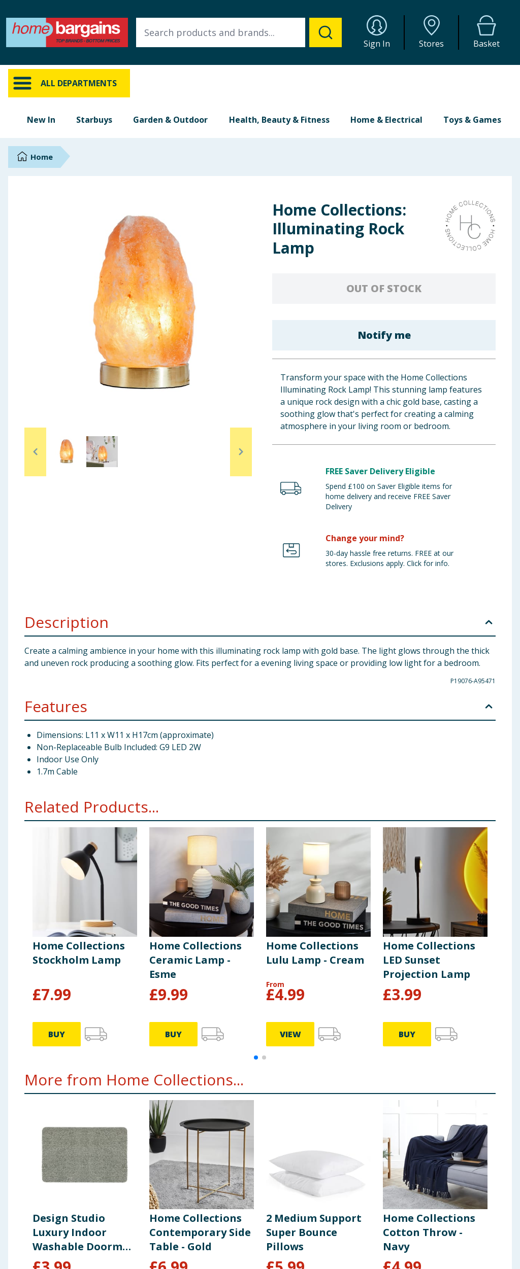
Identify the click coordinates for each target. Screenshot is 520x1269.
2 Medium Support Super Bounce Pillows (314, 1232)
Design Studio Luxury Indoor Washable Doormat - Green (83, 1232)
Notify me (384, 335)
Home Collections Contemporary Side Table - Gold (200, 1232)
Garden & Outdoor (170, 119)
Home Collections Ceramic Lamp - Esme (195, 960)
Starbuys (94, 119)
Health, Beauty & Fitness (279, 119)
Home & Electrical (386, 119)
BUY (56, 1034)
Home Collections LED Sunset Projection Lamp (429, 960)
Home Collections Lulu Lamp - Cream (315, 953)
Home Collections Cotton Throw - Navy (429, 1232)
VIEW (290, 1034)
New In (41, 119)
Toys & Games (472, 119)
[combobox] (239, 32)
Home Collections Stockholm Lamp (78, 953)
